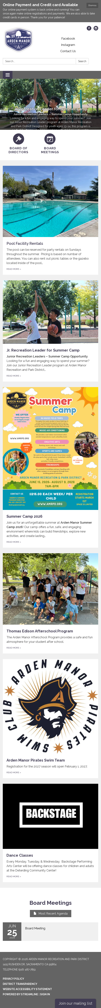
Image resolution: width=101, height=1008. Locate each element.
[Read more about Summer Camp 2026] (50, 467)
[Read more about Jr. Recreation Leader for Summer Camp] (50, 331)
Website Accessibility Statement (27, 989)
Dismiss (92, 5)
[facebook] (89, 29)
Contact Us (68, 51)
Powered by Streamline (20, 994)
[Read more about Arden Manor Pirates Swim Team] (50, 718)
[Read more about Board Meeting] (50, 931)
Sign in (45, 994)
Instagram (68, 45)
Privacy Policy (13, 978)
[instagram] (96, 29)
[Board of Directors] (18, 143)
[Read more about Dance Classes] (50, 833)
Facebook (68, 38)
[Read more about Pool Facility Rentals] (50, 220)
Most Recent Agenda (51, 913)
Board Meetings (51, 903)
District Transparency (20, 983)
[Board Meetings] (50, 143)
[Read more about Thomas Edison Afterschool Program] (50, 603)
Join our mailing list (75, 1003)
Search (82, 61)
